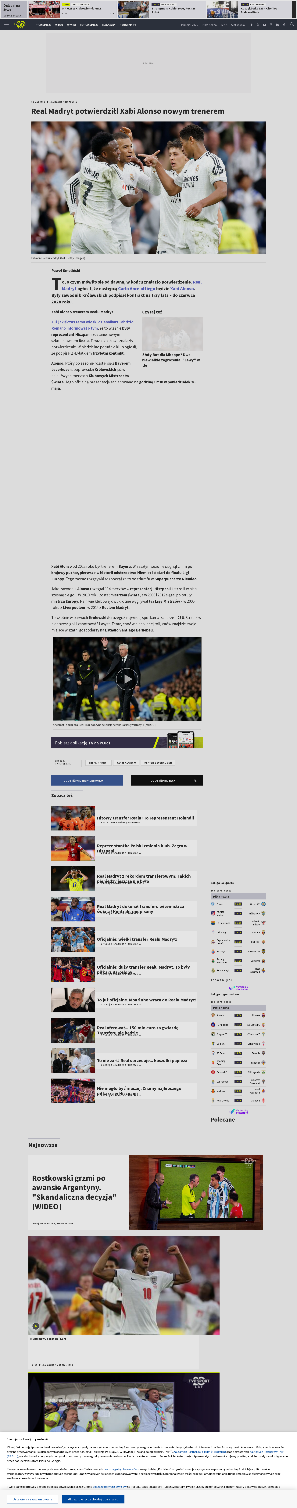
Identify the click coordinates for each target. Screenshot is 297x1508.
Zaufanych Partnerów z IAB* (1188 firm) (199, 1451)
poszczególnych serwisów (121, 1469)
